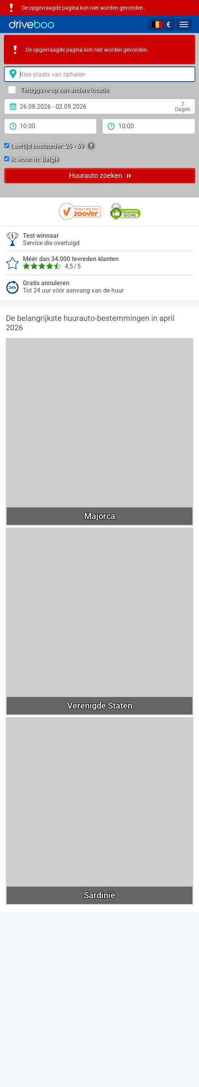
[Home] (31, 24)
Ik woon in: (31, 159)
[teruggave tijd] (149, 126)
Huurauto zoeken (100, 175)
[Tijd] (50, 126)
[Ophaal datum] (99, 106)
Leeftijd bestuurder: (49, 146)
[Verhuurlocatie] (99, 74)
